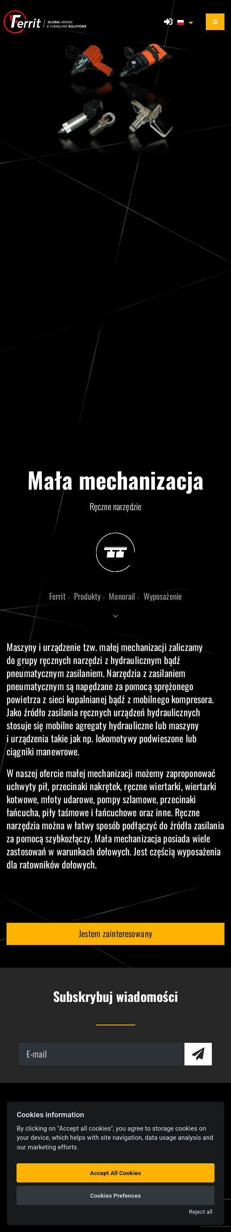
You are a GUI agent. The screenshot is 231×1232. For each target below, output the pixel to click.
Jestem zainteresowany (115, 933)
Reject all (200, 1212)
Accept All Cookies (115, 1172)
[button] (186, 22)
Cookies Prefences (115, 1195)
